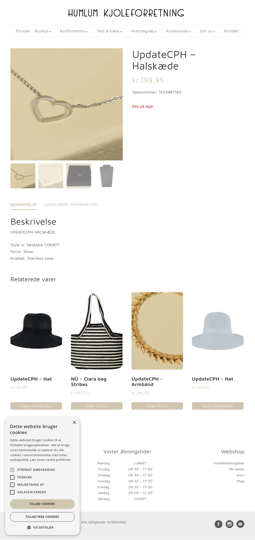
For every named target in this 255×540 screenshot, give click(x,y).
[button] (42, 527)
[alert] (42, 476)
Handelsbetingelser (229, 463)
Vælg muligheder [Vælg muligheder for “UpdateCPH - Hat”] (36, 406)
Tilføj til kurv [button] (97, 406)
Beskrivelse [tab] (23, 205)
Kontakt (229, 31)
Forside (25, 31)
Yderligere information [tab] (71, 205)
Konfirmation (75, 31)
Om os (204, 31)
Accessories (176, 31)
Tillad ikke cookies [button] (42, 517)
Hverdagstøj (143, 31)
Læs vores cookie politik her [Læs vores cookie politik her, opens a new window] (50, 460)
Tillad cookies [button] (42, 504)
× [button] (74, 423)
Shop (241, 481)
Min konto (237, 469)
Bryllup (45, 31)
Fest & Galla (110, 31)
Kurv (241, 475)
